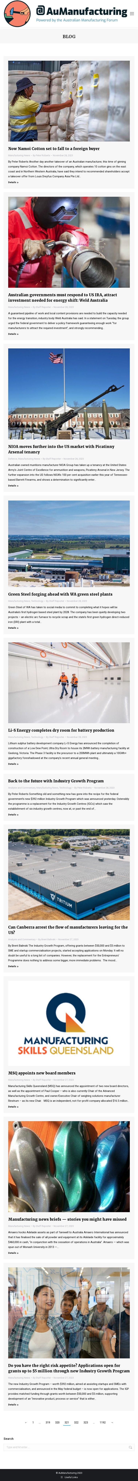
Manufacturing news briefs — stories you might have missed (67, 1219)
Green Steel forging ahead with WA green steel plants (60, 594)
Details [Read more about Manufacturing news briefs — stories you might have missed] (12, 1253)
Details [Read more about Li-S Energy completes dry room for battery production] (12, 764)
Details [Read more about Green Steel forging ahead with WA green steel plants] (12, 628)
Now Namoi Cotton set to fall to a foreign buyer (54, 148)
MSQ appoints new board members (42, 1073)
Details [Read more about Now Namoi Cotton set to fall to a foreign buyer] (12, 182)
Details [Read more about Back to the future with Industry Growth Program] (12, 814)
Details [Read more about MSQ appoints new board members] (12, 1106)
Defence (12, 458)
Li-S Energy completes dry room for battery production (61, 730)
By (41, 155)
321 (67, 1422)
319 (48, 1422)
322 (76, 1422)
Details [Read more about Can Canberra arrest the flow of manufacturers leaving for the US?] (12, 966)
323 (86, 1422)
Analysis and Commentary (21, 787)
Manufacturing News (19, 155)
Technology (37, 601)
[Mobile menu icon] (132, 13)
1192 (103, 1422)
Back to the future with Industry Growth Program (56, 781)
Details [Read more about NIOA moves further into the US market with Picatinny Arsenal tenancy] (12, 485)
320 (57, 1422)
